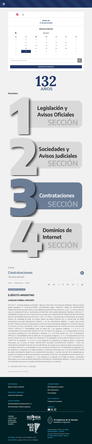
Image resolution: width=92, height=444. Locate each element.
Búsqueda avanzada (46, 67)
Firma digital (52, 393)
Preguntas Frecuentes (55, 401)
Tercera (10, 283)
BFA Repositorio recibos (55, 387)
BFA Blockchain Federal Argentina (19, 407)
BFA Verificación (53, 390)
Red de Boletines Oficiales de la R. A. (20, 404)
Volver (11, 267)
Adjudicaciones (18, 283)
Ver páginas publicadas (17, 289)
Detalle (27, 283)
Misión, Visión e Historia (16, 387)
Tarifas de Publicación (15, 395)
